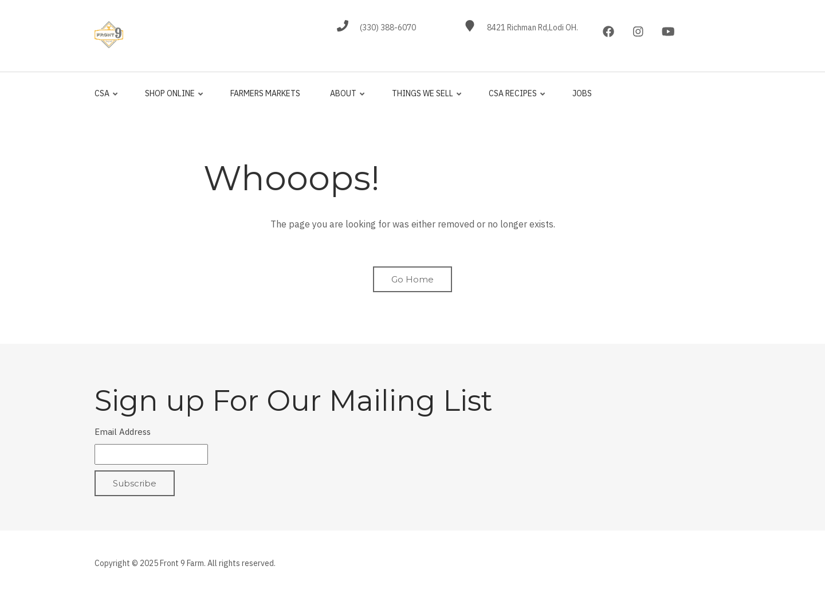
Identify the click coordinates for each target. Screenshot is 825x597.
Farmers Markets (265, 93)
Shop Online (172, 98)
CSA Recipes (515, 98)
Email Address (123, 431)
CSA (107, 98)
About (345, 98)
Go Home (412, 279)
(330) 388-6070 (388, 27)
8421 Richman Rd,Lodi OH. (532, 27)
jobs (582, 93)
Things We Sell (424, 98)
